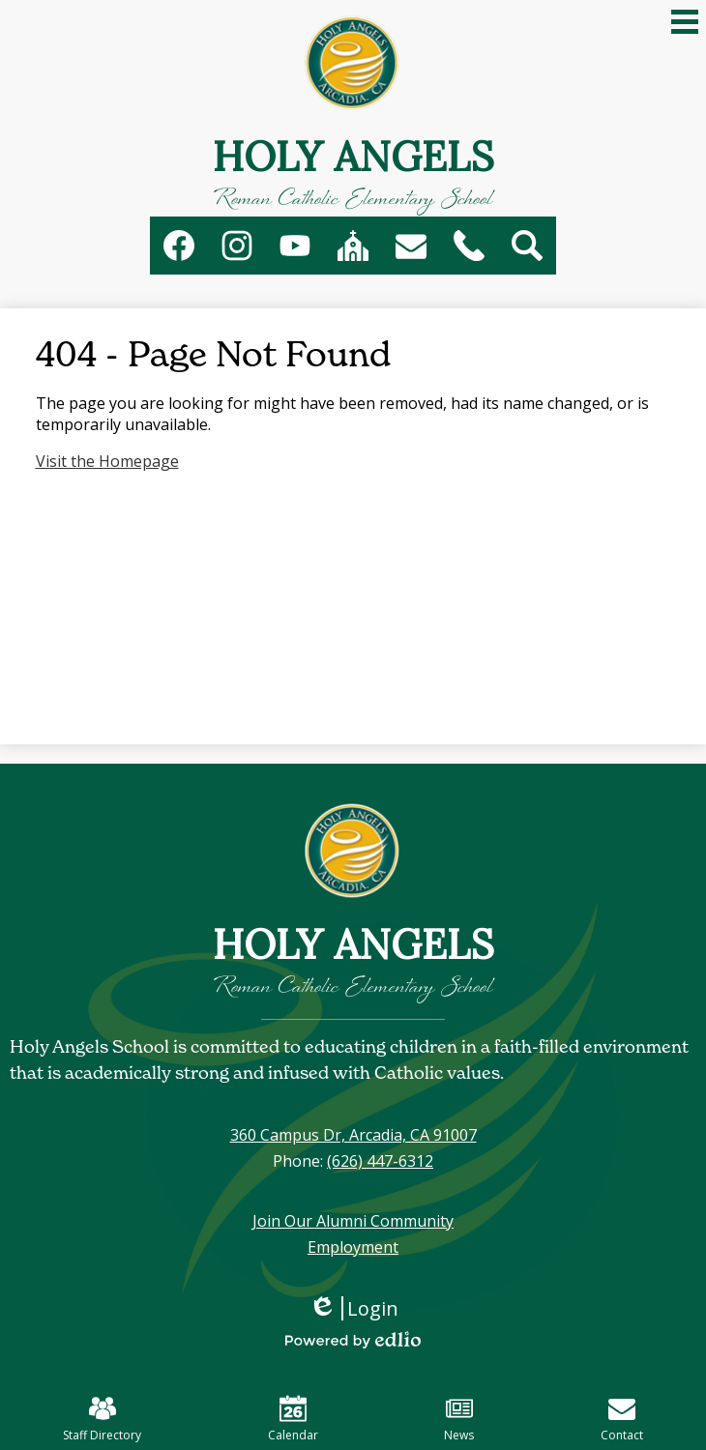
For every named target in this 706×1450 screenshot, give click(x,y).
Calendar (293, 1419)
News (459, 1419)
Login (353, 1308)
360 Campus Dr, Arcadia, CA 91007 (353, 1135)
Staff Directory (102, 1419)
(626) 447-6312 (380, 1161)
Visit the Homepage (107, 461)
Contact (622, 1419)
